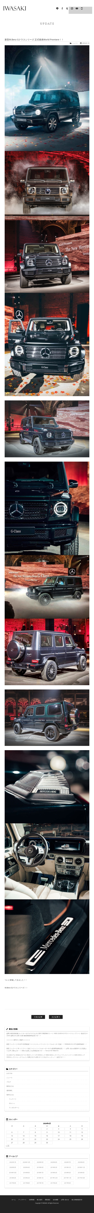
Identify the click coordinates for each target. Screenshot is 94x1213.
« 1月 (7, 1146)
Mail (76, 8)
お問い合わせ (64, 1199)
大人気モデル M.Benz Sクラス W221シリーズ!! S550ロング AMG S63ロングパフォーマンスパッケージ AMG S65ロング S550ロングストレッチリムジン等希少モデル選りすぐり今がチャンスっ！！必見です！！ (45, 1056)
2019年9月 (40, 1167)
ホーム (15, 1199)
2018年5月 (67, 1172)
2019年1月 (67, 1167)
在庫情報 (32, 1199)
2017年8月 (26, 1183)
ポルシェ (12, 1103)
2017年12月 (54, 1178)
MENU (88, 8)
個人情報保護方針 (76, 1199)
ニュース (75, 43)
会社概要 (55, 1199)
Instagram (72, 8)
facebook (62, 8)
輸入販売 (40, 1199)
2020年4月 (26, 1167)
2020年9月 (40, 1162)
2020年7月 (67, 1162)
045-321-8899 (81, 8)
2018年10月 (12, 1172)
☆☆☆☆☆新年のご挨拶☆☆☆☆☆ (18, 1040)
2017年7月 (40, 1183)
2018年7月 (40, 1172)
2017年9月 (12, 1183)
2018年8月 (26, 1172)
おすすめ (9, 1073)
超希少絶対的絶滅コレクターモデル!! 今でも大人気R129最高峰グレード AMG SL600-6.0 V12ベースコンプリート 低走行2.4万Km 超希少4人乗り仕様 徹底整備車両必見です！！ (46, 1034)
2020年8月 (54, 1162)
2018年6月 (54, 1172)
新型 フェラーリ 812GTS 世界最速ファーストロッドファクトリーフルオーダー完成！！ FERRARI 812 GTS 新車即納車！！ (46, 1044)
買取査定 (47, 1199)
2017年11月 (67, 1178)
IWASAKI (14, 8)
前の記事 (38, 1017)
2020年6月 (81, 1162)
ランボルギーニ (14, 1108)
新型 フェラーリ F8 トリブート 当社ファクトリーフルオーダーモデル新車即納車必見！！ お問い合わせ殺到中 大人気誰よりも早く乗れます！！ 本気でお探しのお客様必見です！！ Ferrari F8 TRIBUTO (46, 1049)
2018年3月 (12, 1178)
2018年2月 (26, 1178)
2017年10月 (81, 1178)
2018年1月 (40, 1178)
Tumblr (67, 8)
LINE (57, 8)
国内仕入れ (10, 1086)
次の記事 (56, 1017)
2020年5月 (12, 1167)
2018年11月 (81, 1167)
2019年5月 (54, 1167)
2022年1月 (12, 1162)
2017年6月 (54, 1183)
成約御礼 (9, 1090)
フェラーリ (12, 1099)
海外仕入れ (10, 1095)
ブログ (8, 1082)
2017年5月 (67, 1183)
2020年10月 (26, 1162)
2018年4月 (81, 1172)
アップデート (23, 1199)
